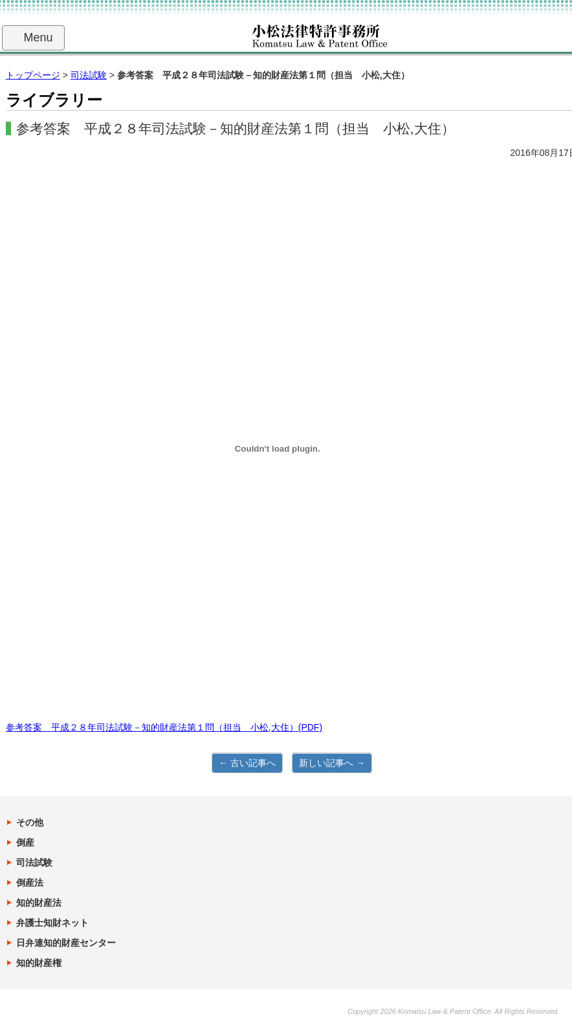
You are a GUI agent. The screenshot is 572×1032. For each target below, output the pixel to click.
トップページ (33, 75)
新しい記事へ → (332, 763)
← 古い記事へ (247, 763)
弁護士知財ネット (52, 922)
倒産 (25, 842)
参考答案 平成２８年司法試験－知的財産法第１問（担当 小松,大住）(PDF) (164, 727)
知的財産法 (38, 902)
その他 (29, 822)
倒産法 (29, 882)
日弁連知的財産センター (66, 943)
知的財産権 (38, 963)
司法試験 (89, 75)
